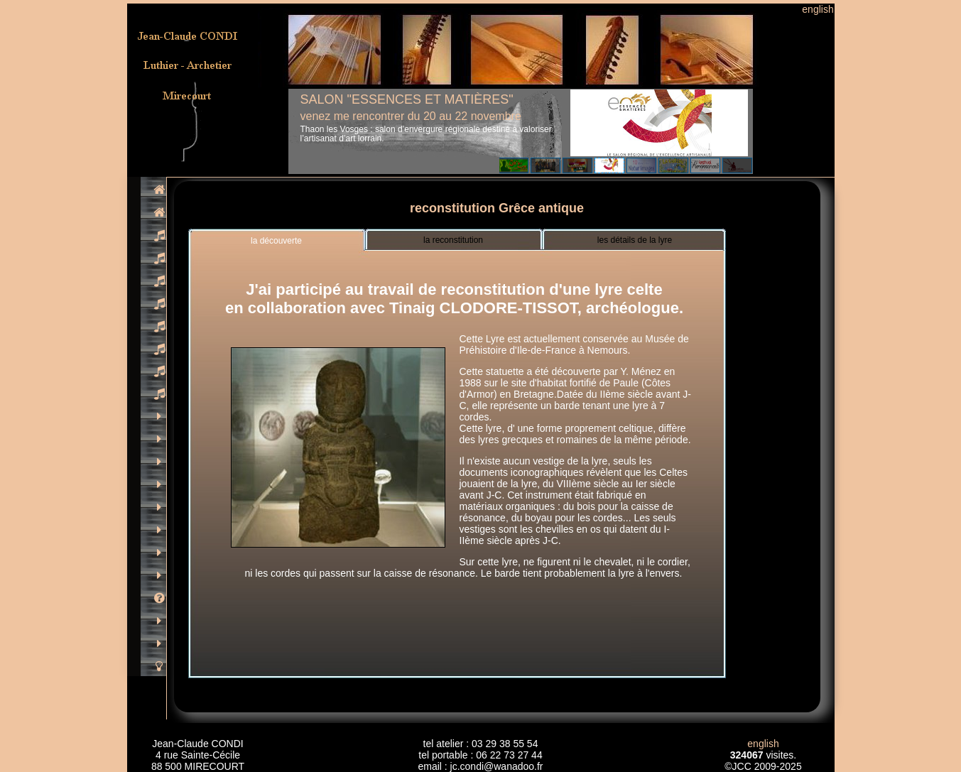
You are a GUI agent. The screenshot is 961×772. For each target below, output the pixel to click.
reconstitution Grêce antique (497, 208)
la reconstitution (453, 240)
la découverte (276, 241)
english (817, 9)
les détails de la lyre (634, 240)
